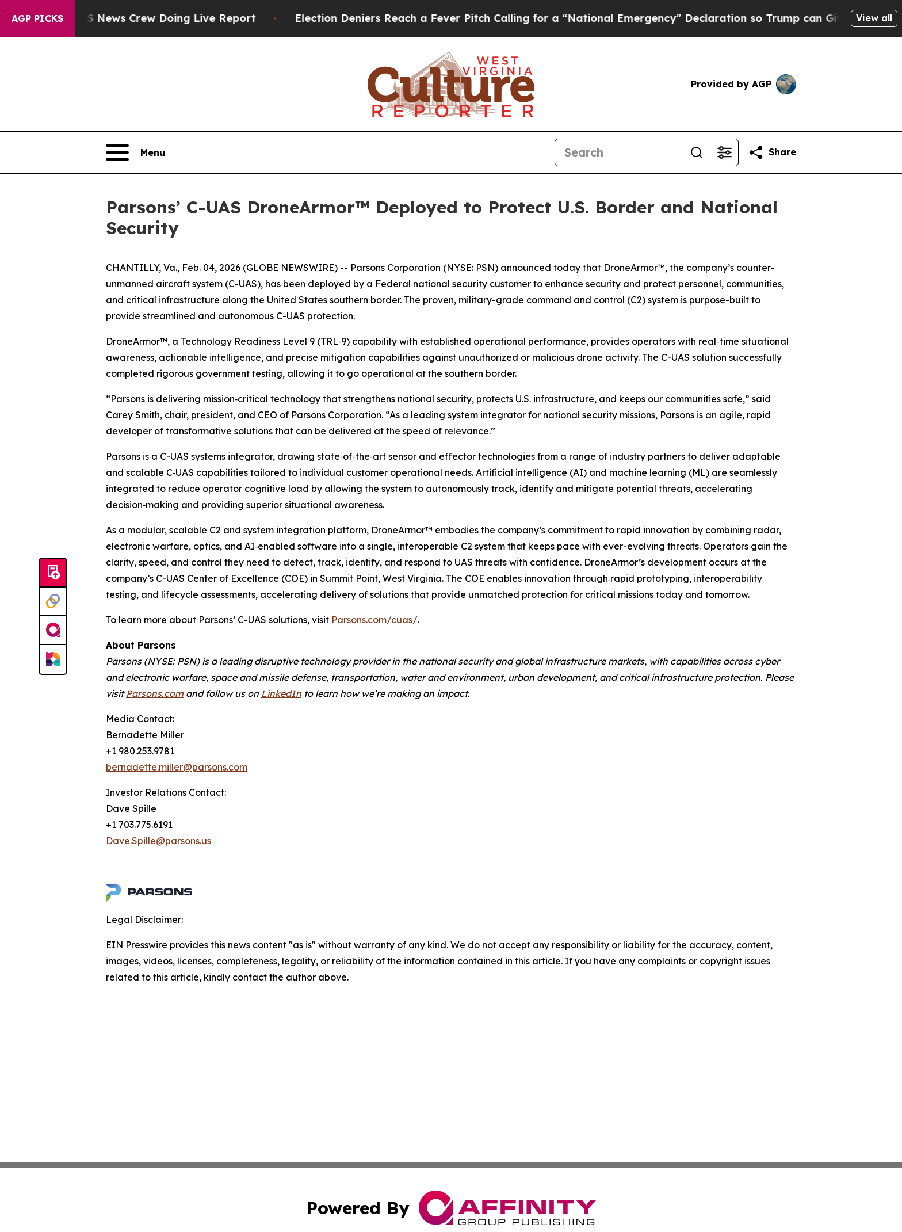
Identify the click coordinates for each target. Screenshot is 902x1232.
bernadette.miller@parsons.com (176, 767)
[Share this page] (772, 152)
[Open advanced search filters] (724, 152)
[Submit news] (53, 573)
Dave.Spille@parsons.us (158, 840)
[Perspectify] (53, 602)
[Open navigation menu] (135, 152)
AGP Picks (37, 18)
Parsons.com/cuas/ (374, 619)
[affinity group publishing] (53, 630)
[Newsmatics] (53, 659)
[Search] (619, 152)
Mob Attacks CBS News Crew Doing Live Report (139, 18)
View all (874, 18)
